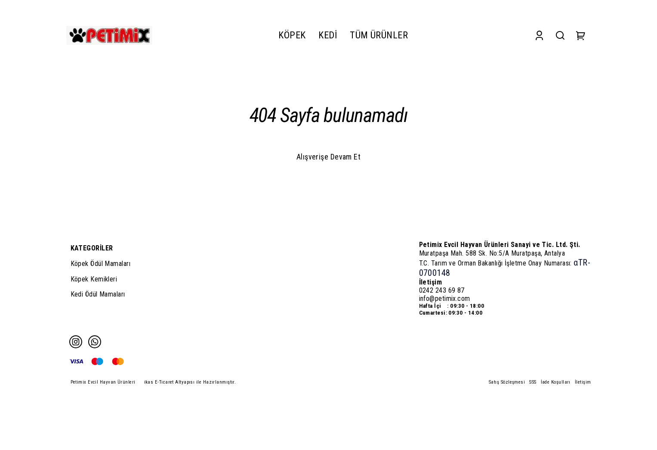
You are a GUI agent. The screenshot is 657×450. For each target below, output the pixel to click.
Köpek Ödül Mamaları (101, 263)
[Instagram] (75, 341)
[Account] (539, 35)
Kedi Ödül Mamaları (98, 294)
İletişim (583, 382)
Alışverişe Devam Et (328, 156)
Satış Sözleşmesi (507, 382)
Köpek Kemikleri (94, 279)
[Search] (560, 35)
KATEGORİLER (92, 248)
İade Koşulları (556, 382)
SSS (532, 382)
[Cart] (581, 35)
